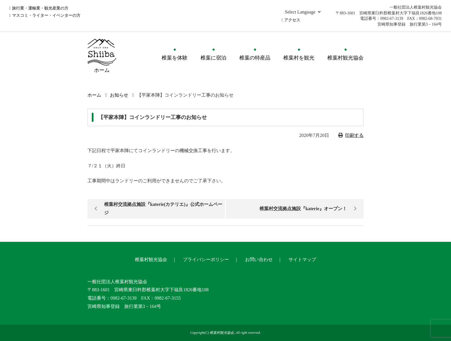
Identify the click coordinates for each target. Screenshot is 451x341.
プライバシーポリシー (206, 259)
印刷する (354, 135)
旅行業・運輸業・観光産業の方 (40, 8)
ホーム (94, 95)
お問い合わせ (259, 259)
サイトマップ (302, 259)
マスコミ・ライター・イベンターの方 (46, 15)
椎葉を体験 (175, 58)
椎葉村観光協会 (345, 58)
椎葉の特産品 (254, 58)
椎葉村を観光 (298, 58)
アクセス (292, 20)
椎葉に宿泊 (213, 58)
